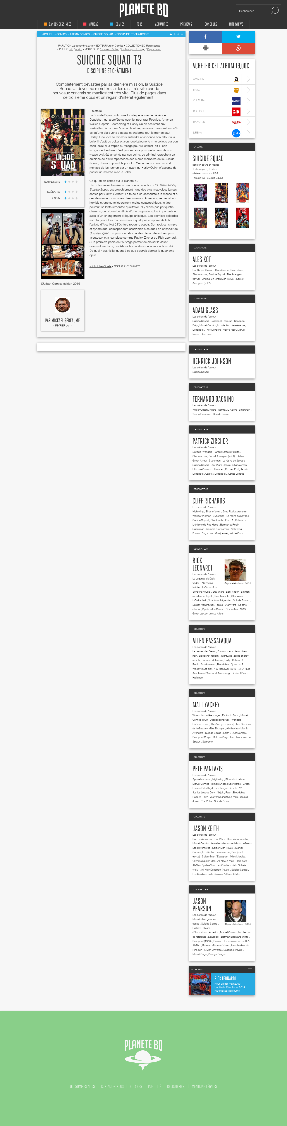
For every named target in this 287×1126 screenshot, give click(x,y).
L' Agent (232, 409)
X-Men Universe (213, 949)
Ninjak (220, 792)
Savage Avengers (202, 451)
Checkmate (217, 520)
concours (211, 24)
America (213, 932)
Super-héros (154, 49)
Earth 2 (229, 520)
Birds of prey (213, 511)
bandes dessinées (57, 24)
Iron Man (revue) (225, 278)
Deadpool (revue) (219, 719)
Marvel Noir (229, 329)
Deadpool (197, 329)
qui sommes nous (82, 1086)
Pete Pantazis (207, 769)
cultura (217, 101)
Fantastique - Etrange (133, 49)
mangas (90, 24)
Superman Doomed (203, 529)
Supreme (207, 741)
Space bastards (201, 779)
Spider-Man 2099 (236, 609)
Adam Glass (205, 310)
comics (117, 24)
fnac (217, 90)
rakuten (217, 122)
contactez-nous (112, 1086)
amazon (217, 79)
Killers (213, 409)
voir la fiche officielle (100, 266)
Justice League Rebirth (224, 788)
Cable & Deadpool (215, 473)
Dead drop (236, 270)
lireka (217, 133)
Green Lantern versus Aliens (207, 613)
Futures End (232, 469)
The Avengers (213, 329)
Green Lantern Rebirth (227, 451)
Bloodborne (222, 270)
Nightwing (198, 511)
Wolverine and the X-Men (224, 796)
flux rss (136, 1086)
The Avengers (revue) (222, 724)
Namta (221, 409)
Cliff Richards (208, 501)
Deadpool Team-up (221, 321)
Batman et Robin (229, 524)
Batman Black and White (234, 936)
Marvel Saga (199, 954)
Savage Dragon (217, 954)
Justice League (235, 473)
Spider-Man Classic (213, 609)
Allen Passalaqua (212, 641)
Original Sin (208, 278)
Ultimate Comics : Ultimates (207, 469)
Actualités (161, 24)
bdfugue (217, 112)
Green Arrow (199, 460)
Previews (186, 24)
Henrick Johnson (211, 361)
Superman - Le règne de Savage (227, 460)
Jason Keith (205, 828)
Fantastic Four (230, 715)
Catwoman (223, 529)
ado (71, 49)
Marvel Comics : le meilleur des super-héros (216, 783)
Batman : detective (212, 660)
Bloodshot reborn (209, 655)
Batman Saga (200, 533)
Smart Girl (244, 409)
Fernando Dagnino (213, 399)
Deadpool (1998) (201, 941)
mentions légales (204, 1086)
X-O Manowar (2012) (225, 668)
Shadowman (199, 274)
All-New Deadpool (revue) (215, 869)
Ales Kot (201, 259)
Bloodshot (223, 664)
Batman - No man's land (215, 945)
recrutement (176, 1086)
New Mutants (222, 596)
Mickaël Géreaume (66, 320)
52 (240, 788)
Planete (144, 10)
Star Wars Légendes (219, 600)
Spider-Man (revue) (203, 604)
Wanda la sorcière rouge (206, 715)
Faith (205, 796)
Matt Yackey (206, 705)
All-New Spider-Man (203, 865)
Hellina (240, 456)
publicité (154, 1086)
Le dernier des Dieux (204, 651)
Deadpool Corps (201, 737)
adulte (78, 49)
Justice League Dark (203, 792)
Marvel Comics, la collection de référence (222, 325)
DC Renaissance (151, 45)
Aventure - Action (109, 49)
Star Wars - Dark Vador (226, 591)
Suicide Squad (208, 158)
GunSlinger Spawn (202, 270)
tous (140, 24)
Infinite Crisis (236, 533)
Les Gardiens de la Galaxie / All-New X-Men (216, 874)
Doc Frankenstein (202, 839)
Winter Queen (200, 409)
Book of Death (240, 673)
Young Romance (201, 414)
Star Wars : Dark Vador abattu (230, 839)
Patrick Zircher (210, 441)
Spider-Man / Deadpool (215, 856)
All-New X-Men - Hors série (232, 860)
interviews (236, 24)
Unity (227, 660)
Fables (219, 604)
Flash (228, 792)
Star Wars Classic (220, 465)
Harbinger (197, 677)
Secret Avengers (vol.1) (222, 456)
